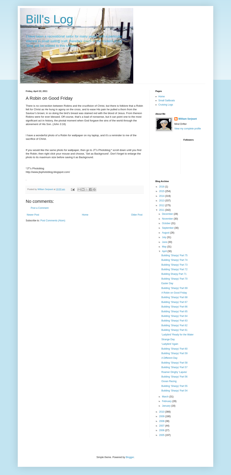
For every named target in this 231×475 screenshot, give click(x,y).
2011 (162, 210)
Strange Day (168, 339)
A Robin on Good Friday (174, 292)
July (164, 237)
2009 (162, 416)
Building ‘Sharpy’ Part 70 (174, 278)
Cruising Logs (165, 104)
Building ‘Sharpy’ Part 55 (174, 386)
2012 (162, 205)
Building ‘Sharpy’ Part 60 (174, 348)
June (165, 242)
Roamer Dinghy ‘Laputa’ (174, 372)
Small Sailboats (166, 100)
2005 (162, 435)
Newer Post (33, 214)
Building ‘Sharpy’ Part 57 (174, 367)
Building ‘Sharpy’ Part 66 (174, 306)
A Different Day (169, 358)
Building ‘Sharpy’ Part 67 (174, 302)
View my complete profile (187, 128)
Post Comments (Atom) (52, 220)
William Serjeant (187, 118)
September (168, 228)
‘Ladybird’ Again (169, 344)
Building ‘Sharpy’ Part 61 (174, 330)
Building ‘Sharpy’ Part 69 (174, 288)
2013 (162, 200)
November (168, 218)
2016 (162, 186)
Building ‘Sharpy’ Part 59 (174, 353)
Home (85, 214)
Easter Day (167, 283)
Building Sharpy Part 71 (174, 274)
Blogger (130, 457)
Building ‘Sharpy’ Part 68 (174, 297)
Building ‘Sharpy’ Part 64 (174, 316)
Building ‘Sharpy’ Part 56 (174, 376)
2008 (162, 421)
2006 (162, 430)
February (167, 401)
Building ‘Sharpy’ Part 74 (174, 260)
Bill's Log (49, 19)
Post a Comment (39, 208)
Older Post (136, 214)
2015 (162, 191)
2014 (162, 196)
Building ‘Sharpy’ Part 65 (174, 311)
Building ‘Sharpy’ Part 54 (174, 390)
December (168, 214)
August (166, 232)
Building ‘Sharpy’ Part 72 (174, 269)
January (166, 405)
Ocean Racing (169, 381)
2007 (162, 425)
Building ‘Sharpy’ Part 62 (174, 325)
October (166, 223)
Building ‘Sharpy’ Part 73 (174, 264)
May (164, 246)
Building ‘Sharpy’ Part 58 (174, 362)
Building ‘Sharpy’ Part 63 (174, 320)
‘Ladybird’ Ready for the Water (177, 334)
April (164, 251)
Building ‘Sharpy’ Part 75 (174, 255)
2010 (162, 411)
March (165, 396)
